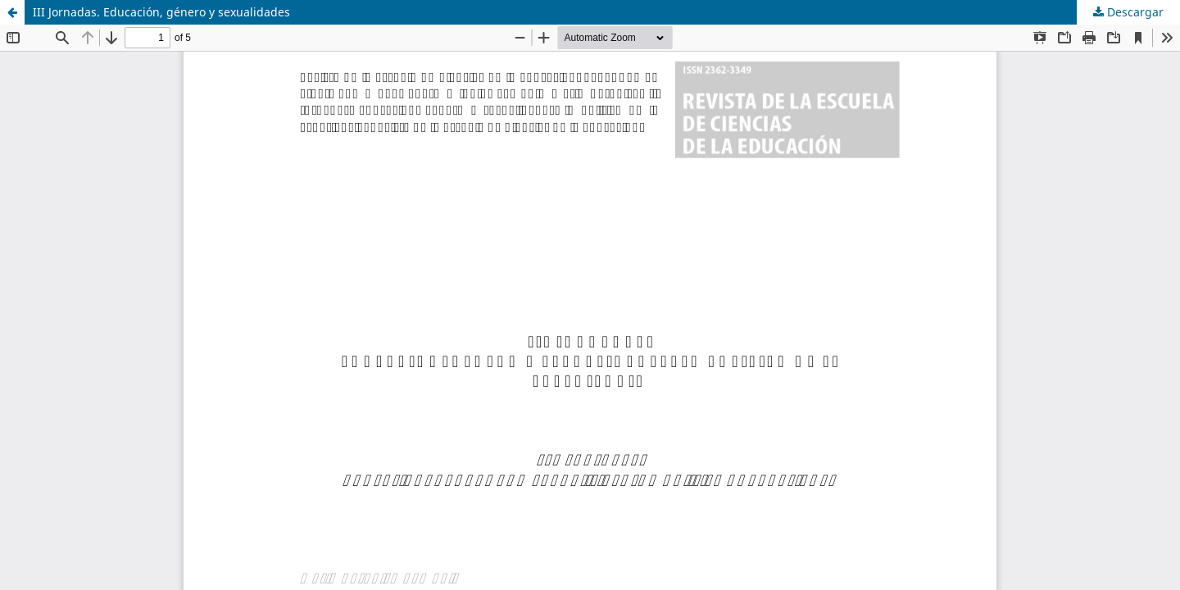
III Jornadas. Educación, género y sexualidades (161, 12)
